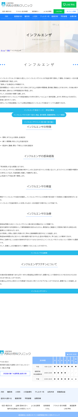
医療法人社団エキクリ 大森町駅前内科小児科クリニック (39, 414)
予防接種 (64, 16)
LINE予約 (69, 4)
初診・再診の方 (6, 11)
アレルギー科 (44, 16)
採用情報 (32, 405)
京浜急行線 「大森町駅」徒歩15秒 (15, 373)
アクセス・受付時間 (22, 11)
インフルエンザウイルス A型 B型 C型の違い (39, 122)
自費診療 (21, 398)
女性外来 (46, 392)
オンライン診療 (71, 11)
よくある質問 (47, 11)
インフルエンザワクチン (39, 291)
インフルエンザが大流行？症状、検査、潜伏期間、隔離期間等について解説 (39, 115)
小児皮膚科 (25, 392)
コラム (76, 405)
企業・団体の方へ (15, 405)
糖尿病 (27, 16)
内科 (6, 16)
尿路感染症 (56, 392)
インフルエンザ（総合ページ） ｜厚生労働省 (39, 110)
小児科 (34, 16)
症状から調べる (68, 392)
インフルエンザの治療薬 (39, 253)
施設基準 (50, 405)
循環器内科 (18, 16)
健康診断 (54, 16)
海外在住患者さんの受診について (63, 405)
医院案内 (35, 11)
